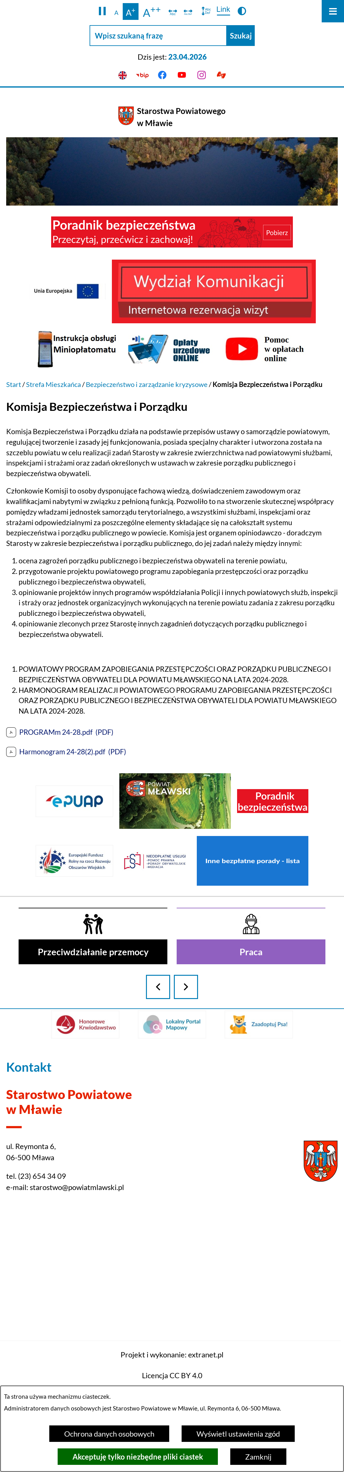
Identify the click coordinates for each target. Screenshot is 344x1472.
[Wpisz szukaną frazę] (158, 35)
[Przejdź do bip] (142, 75)
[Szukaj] (241, 35)
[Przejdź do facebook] (162, 75)
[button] (102, 11)
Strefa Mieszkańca (53, 384)
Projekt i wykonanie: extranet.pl (172, 1354)
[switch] (172, 11)
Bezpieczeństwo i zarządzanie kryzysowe (147, 384)
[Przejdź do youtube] (182, 75)
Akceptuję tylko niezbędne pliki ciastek (138, 1456)
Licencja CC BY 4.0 (172, 1375)
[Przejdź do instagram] (201, 75)
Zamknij (258, 1456)
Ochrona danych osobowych (109, 1433)
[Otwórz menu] (333, 11)
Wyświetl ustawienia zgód (238, 1433)
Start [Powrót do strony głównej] (13, 384)
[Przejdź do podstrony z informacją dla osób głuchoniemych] (221, 75)
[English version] (122, 75)
